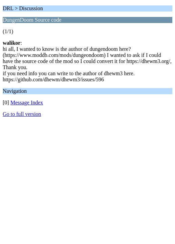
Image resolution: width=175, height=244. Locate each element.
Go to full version (22, 114)
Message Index (26, 102)
